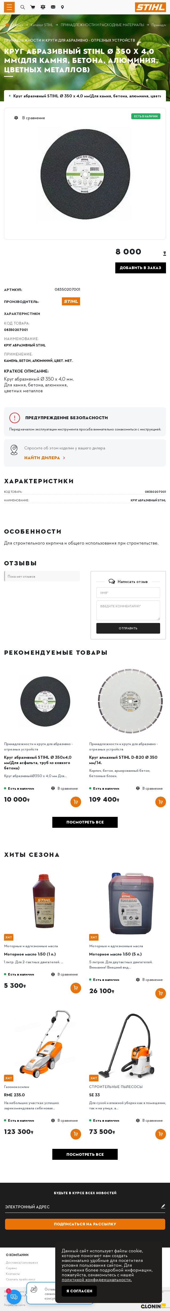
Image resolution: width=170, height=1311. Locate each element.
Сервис (11, 1267)
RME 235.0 (14, 1094)
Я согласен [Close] (79, 1291)
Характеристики (22, 313)
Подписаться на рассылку (85, 1224)
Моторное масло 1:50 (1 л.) (30, 954)
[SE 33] (130, 1011)
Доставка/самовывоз (22, 1262)
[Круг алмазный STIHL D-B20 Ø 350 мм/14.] (130, 668)
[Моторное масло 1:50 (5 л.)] (130, 870)
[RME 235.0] (45, 1011)
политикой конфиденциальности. (97, 1279)
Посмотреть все (85, 822)
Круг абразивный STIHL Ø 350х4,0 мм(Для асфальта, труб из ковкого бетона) (38, 762)
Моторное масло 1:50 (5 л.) (115, 954)
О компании (17, 1254)
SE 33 (94, 1094)
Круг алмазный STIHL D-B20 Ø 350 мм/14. (123, 759)
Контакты (13, 1273)
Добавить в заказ (140, 267)
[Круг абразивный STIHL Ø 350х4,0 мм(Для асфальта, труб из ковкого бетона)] (45, 668)
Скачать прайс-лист (20, 1279)
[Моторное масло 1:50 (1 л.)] (45, 870)
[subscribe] (85, 1207)
